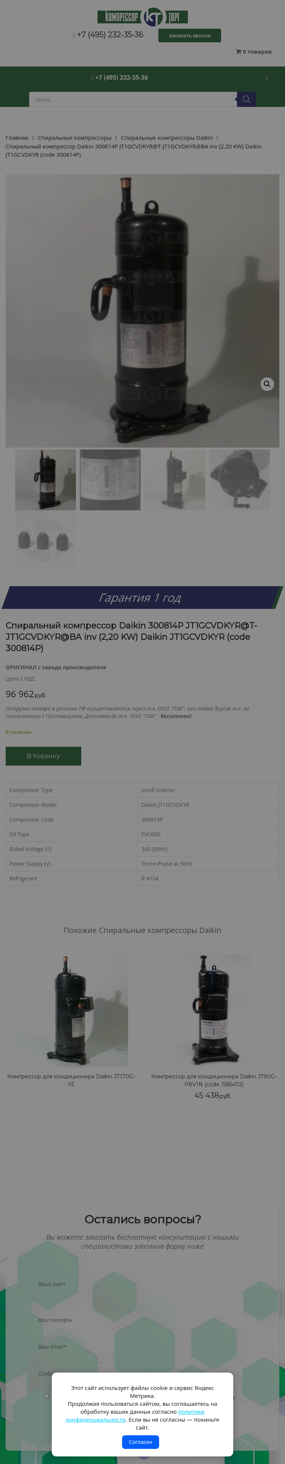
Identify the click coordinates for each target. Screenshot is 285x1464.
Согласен (140, 1441)
